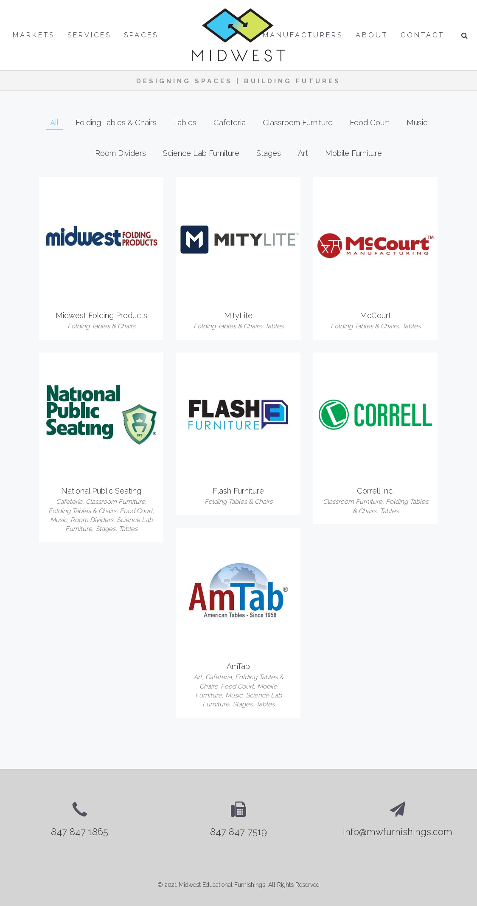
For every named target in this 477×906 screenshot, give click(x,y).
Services (89, 35)
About (372, 35)
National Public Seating (101, 490)
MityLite (238, 315)
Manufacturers (303, 35)
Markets (34, 35)
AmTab (238, 666)
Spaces (141, 35)
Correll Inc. (375, 490)
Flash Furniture (238, 490)
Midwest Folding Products (101, 315)
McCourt (375, 315)
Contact (422, 35)
